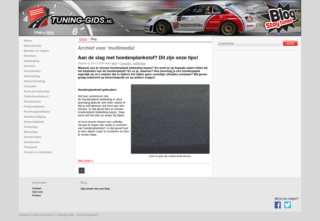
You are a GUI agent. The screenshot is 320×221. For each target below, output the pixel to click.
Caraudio (125, 63)
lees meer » (85, 160)
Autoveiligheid (34, 121)
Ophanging (31, 60)
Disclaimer (48, 215)
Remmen (30, 55)
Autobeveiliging (35, 116)
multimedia (139, 63)
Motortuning (32, 45)
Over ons (37, 192)
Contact (36, 188)
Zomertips (31, 126)
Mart (114, 63)
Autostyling (32, 76)
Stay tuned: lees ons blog (95, 188)
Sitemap (23, 215)
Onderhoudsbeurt (36, 96)
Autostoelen (32, 71)
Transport (30, 147)
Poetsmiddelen (34, 106)
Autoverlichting (34, 81)
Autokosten (32, 142)
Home (83, 39)
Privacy (36, 195)
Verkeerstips (32, 137)
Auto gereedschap (36, 91)
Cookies (35, 215)
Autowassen (32, 101)
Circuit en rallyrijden (38, 152)
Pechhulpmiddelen (37, 111)
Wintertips (31, 131)
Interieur (29, 66)
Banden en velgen (36, 50)
